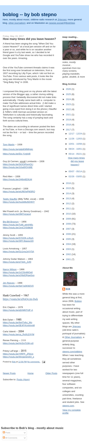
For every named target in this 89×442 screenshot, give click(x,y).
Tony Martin (8, 144)
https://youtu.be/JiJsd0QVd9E (18, 167)
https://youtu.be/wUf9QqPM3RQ (19, 191)
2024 (69, 99)
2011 (69, 208)
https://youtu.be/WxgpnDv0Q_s (18, 356)
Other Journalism (73, 337)
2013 (69, 198)
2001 (69, 259)
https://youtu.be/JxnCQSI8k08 (18, 227)
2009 (69, 218)
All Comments (10, 438)
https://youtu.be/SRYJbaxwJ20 (18, 241)
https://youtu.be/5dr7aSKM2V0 (18, 286)
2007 (69, 229)
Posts (6, 433)
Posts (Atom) (23, 379)
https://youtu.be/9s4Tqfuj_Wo (17, 322)
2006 (69, 234)
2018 (69, 124)
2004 (69, 244)
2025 (69, 94)
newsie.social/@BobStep (62, 23)
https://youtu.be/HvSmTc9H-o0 (18, 343)
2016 (69, 183)
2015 (69, 188)
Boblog (78, 301)
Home (30, 373)
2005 (69, 239)
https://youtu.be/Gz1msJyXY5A (18, 251)
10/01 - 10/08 (76, 144)
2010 (69, 213)
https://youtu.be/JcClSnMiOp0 (18, 272)
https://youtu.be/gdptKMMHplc (18, 149)
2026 (69, 89)
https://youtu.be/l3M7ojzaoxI (17, 214)
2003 (69, 249)
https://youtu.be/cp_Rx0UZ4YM (18, 334)
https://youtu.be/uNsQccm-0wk (20, 299)
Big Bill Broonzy (11, 221)
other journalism (17, 23)
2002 (69, 254)
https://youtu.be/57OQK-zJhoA (18, 238)
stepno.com (68, 405)
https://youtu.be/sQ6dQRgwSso (18, 275)
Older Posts (51, 373)
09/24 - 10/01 (76, 149)
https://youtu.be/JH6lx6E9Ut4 (17, 179)
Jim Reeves (9, 283)
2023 (69, 104)
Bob (68, 289)
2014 (69, 193)
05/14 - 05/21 (76, 154)
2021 (69, 114)
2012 (69, 203)
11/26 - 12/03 (76, 138)
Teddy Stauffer (10, 199)
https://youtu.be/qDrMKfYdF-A (18, 310)
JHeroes (62, 19)
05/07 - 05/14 (76, 171)
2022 (69, 109)
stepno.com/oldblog (72, 351)
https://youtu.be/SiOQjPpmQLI (18, 164)
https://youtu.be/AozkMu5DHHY (19, 202)
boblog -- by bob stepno (30, 14)
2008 (69, 223)
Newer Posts (9, 373)
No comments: (34, 362)
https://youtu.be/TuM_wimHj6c (18, 224)
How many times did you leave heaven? (29, 38)
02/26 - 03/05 (76, 176)
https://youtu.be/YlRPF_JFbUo (18, 354)
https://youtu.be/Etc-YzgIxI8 (16, 153)
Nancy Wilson (10, 269)
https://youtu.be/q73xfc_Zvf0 (17, 262)
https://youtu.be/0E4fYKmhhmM (19, 325)
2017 (69, 129)
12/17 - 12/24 (76, 133)
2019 (69, 119)
